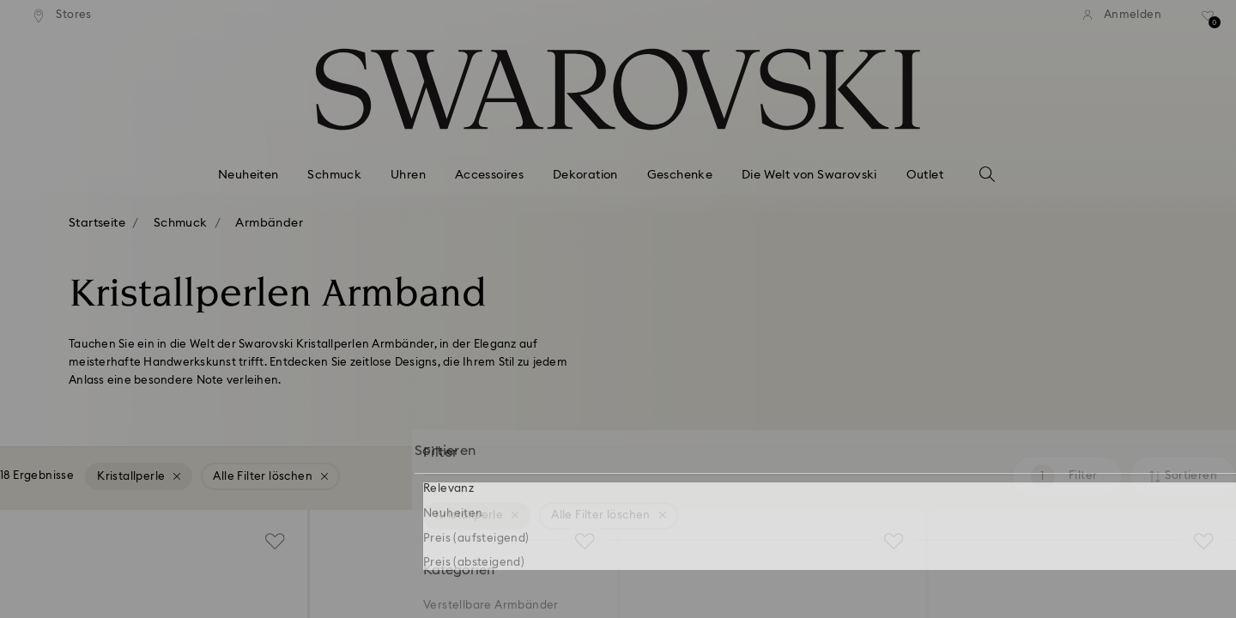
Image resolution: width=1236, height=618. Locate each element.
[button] (900, 198)
